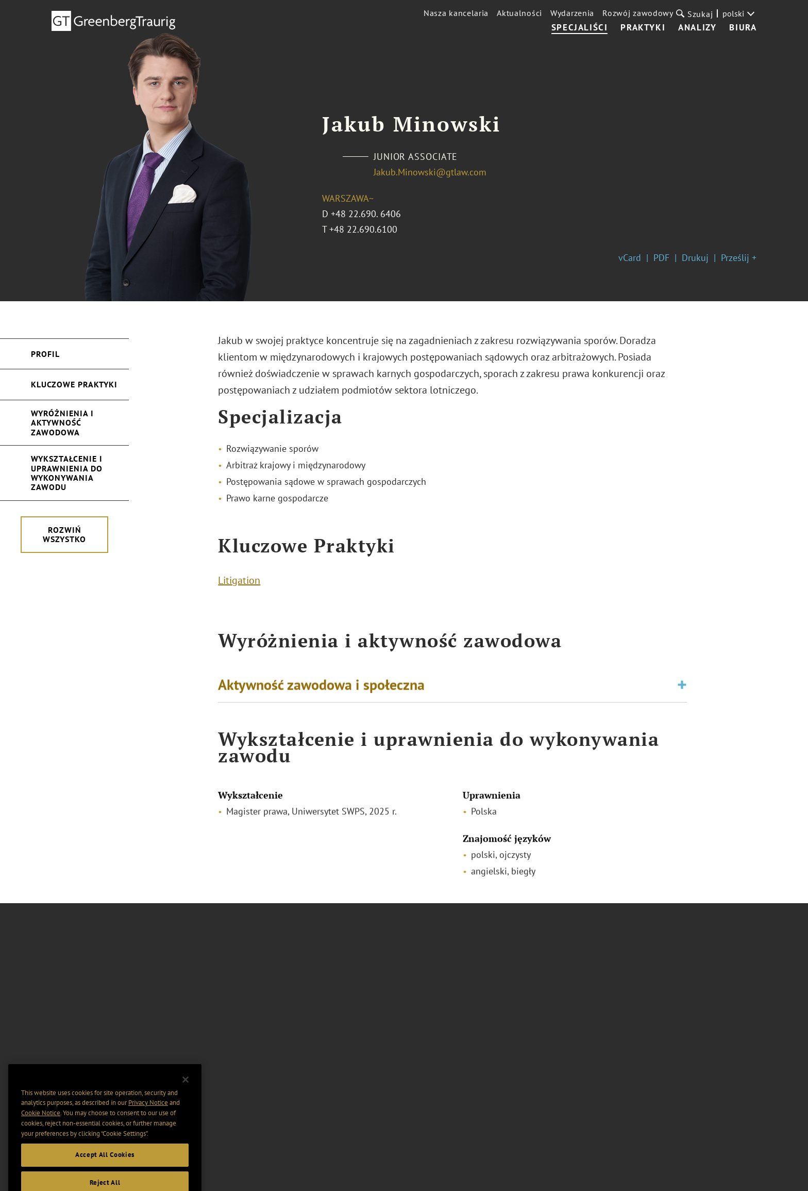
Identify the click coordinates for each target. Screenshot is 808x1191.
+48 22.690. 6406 (366, 214)
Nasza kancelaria (456, 13)
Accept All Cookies (104, 1170)
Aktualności (519, 13)
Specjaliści (579, 28)
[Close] (185, 1095)
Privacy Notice (148, 1119)
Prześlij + (738, 258)
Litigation (239, 583)
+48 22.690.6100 (363, 229)
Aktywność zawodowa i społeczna (321, 687)
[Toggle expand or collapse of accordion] (682, 687)
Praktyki (642, 28)
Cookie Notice (40, 1128)
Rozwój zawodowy (638, 13)
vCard (629, 258)
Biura (742, 28)
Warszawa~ (348, 198)
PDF (661, 258)
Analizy (697, 28)
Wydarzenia (572, 13)
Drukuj (695, 258)
